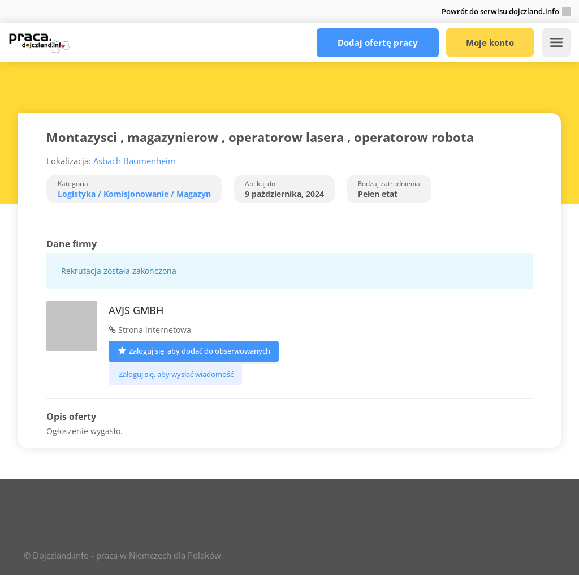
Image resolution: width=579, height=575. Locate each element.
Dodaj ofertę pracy (375, 42)
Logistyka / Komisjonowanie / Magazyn (134, 193)
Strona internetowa (150, 329)
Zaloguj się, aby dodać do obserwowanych (193, 350)
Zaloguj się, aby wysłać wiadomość (175, 374)
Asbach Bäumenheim (134, 160)
